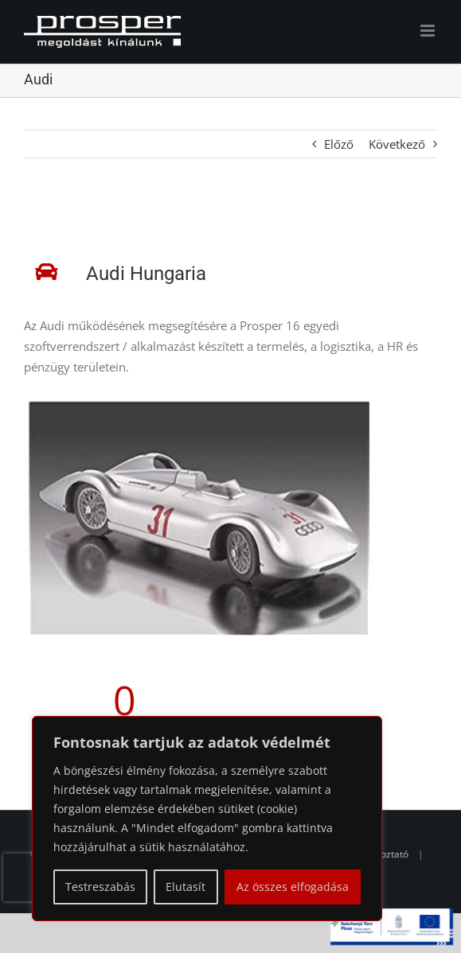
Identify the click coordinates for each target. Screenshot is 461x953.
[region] (207, 818)
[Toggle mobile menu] (428, 30)
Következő (397, 144)
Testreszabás (100, 886)
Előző (339, 144)
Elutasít (185, 886)
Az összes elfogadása (292, 886)
